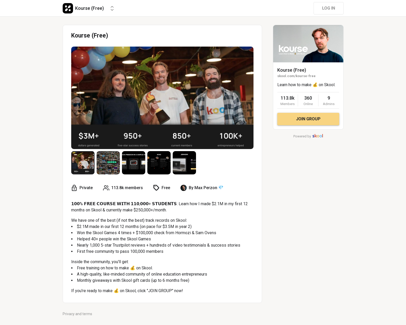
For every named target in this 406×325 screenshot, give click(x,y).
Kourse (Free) (291, 70)
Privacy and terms (77, 314)
